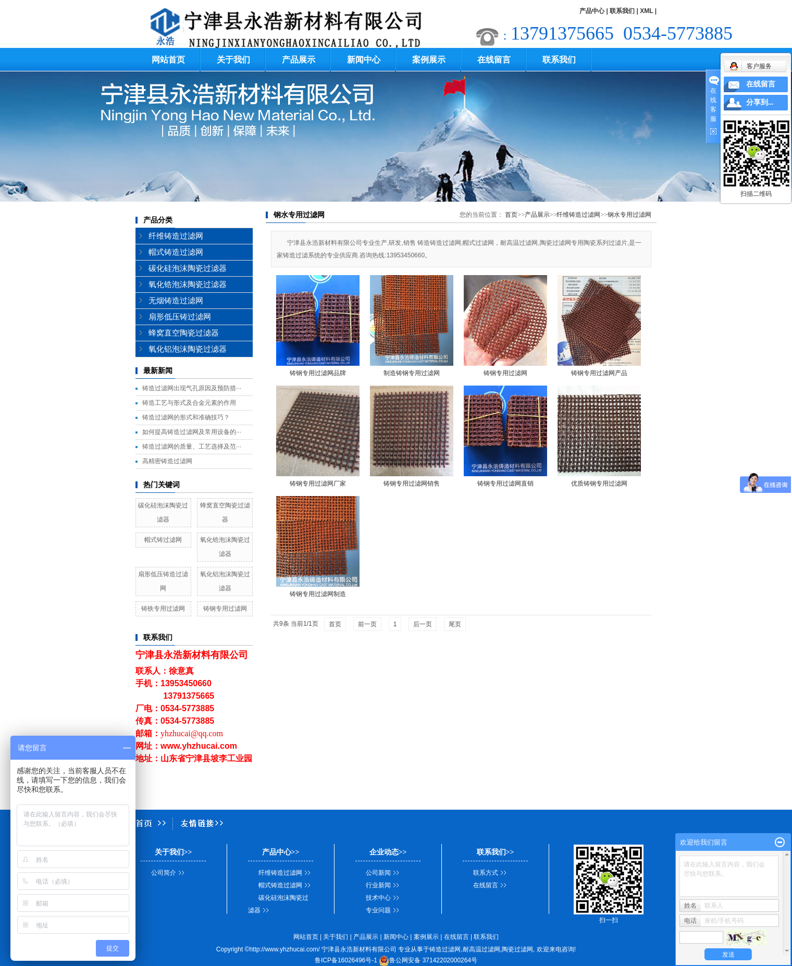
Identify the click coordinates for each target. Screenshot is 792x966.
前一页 (367, 624)
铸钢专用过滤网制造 (318, 594)
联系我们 (622, 11)
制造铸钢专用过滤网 (411, 373)
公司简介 (163, 872)
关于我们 (233, 59)
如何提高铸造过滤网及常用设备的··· (191, 432)
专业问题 (378, 910)
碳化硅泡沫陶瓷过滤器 (187, 268)
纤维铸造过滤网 (175, 236)
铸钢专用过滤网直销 (505, 483)
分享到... (760, 102)
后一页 (422, 624)
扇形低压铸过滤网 (179, 317)
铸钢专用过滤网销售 (411, 483)
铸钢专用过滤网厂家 (318, 483)
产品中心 (591, 11)
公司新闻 (378, 872)
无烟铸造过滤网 (175, 300)
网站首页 (168, 59)
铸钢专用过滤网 (225, 608)
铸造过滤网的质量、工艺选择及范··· (191, 446)
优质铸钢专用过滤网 (599, 483)
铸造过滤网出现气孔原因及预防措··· (191, 388)
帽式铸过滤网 (163, 539)
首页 (511, 214)
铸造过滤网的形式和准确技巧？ (186, 417)
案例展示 (428, 59)
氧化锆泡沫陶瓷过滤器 (187, 284)
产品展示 (298, 59)
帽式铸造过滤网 (175, 252)
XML (646, 11)
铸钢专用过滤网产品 (599, 373)
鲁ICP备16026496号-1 (346, 960)
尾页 (455, 624)
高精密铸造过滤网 (167, 461)
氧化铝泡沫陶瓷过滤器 (187, 349)
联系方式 (485, 872)
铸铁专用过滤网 (163, 608)
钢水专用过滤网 (629, 214)
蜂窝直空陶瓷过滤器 (183, 333)
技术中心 (378, 897)
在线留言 (494, 59)
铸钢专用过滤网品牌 (318, 373)
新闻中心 (363, 59)
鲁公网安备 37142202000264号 (428, 960)
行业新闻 (378, 885)
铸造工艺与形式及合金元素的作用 (189, 402)
